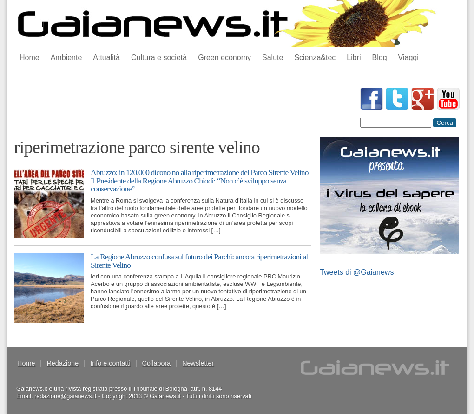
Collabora (156, 363)
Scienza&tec (315, 57)
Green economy (224, 57)
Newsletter (198, 363)
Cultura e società (159, 57)
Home (30, 57)
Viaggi (408, 57)
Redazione (62, 363)
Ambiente (66, 57)
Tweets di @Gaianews (357, 272)
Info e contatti (110, 363)
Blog (379, 57)
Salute (272, 57)
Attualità (106, 57)
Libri (354, 57)
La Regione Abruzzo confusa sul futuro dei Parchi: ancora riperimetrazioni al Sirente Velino (199, 261)
